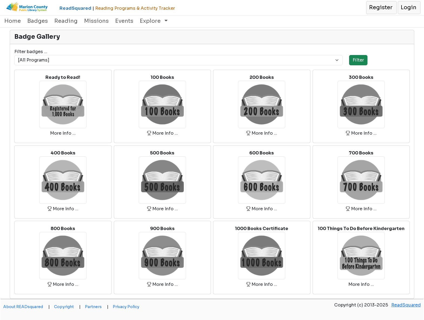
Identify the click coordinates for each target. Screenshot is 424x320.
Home (12, 21)
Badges (37, 21)
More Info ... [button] (63, 133)
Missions (96, 21)
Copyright (67, 306)
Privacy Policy (126, 306)
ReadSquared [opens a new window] (406, 305)
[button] (381, 7)
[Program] (178, 60)
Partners (96, 306)
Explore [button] (151, 21)
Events (124, 21)
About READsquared (26, 306)
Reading (66, 21)
